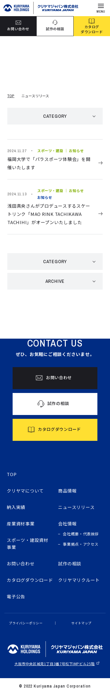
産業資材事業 (21, 523)
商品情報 (67, 491)
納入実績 (16, 507)
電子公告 (16, 596)
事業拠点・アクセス (81, 544)
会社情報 (67, 523)
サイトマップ (81, 623)
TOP (10, 95)
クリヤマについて (25, 491)
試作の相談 (69, 563)
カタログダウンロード (30, 580)
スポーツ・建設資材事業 (27, 543)
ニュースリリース (76, 507)
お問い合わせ (21, 563)
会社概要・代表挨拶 (81, 534)
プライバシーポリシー (26, 623)
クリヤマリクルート (79, 580)
